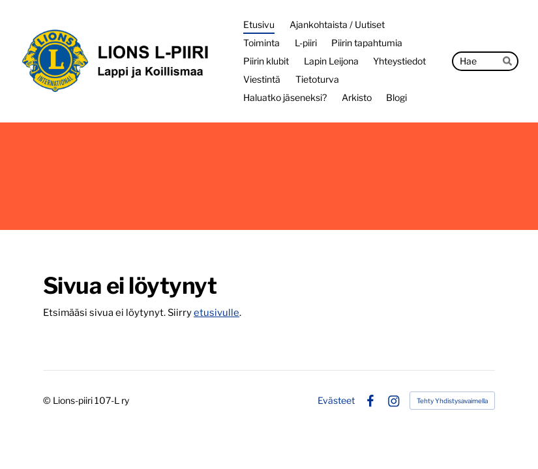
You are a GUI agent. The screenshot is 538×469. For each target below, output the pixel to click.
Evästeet (336, 400)
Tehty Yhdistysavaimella (452, 401)
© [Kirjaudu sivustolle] (48, 400)
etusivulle (216, 313)
